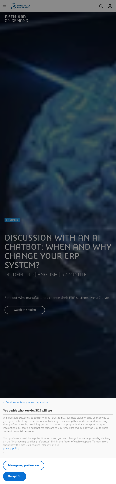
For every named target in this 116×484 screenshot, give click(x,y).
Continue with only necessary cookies (27, 402)
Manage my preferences (23, 465)
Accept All (14, 476)
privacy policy (11, 448)
